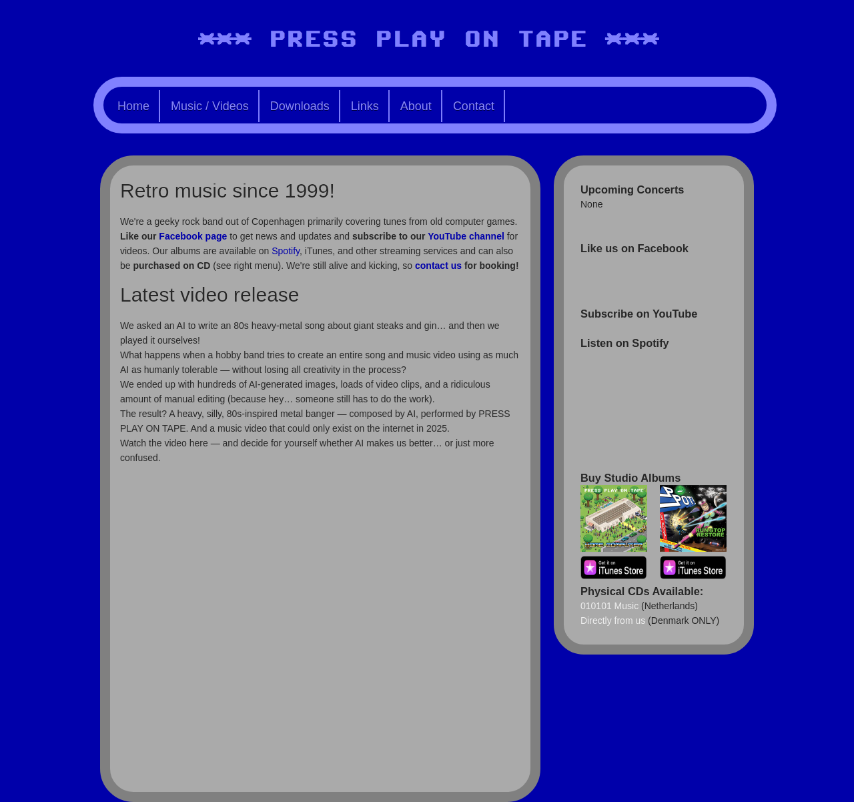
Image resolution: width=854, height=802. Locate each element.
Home (133, 106)
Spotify (286, 251)
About (416, 106)
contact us (438, 265)
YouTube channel (466, 236)
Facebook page (193, 236)
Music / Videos (210, 106)
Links (365, 106)
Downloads (300, 106)
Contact (473, 106)
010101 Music (609, 605)
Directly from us (612, 620)
